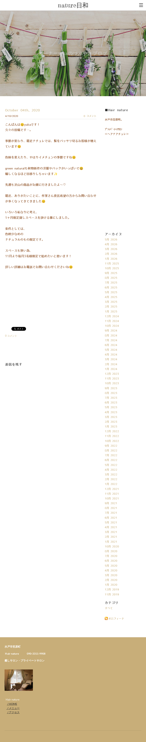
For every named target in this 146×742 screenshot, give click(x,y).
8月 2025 (111, 278)
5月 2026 (111, 239)
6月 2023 (111, 402)
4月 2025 (111, 297)
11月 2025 (112, 263)
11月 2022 (112, 436)
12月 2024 (112, 316)
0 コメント (90, 116)
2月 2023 (111, 421)
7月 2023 (111, 397)
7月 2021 (111, 512)
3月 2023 (111, 417)
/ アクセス (13, 712)
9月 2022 (111, 445)
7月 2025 (111, 282)
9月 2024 (111, 330)
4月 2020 (111, 570)
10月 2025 (112, 268)
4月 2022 (111, 469)
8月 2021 (111, 508)
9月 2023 (111, 388)
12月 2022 (112, 431)
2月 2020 (111, 580)
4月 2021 (111, 527)
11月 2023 (112, 378)
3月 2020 (111, 575)
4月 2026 (111, 244)
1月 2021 (111, 541)
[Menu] (141, 5)
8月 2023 (111, 393)
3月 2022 (111, 474)
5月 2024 (111, 349)
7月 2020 (111, 556)
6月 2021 (111, 517)
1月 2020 (111, 584)
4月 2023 (111, 412)
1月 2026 (111, 258)
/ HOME (12, 703)
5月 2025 (111, 292)
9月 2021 (111, 503)
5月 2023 (111, 407)
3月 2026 (111, 249)
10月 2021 (112, 498)
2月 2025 (111, 306)
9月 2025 (111, 273)
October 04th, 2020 (22, 110)
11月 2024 (112, 321)
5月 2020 (111, 565)
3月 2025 (111, 302)
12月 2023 (112, 373)
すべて (109, 608)
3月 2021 (111, 532)
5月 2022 (111, 465)
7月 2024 (111, 340)
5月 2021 (111, 522)
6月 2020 (111, 560)
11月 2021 (112, 493)
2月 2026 (111, 254)
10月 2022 (112, 441)
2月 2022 (111, 479)
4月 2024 (111, 354)
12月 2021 (112, 489)
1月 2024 (111, 369)
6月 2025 (111, 287)
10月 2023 (112, 383)
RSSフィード (116, 618)
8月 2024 (111, 335)
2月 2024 (111, 364)
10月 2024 (112, 325)
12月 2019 (112, 589)
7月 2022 (111, 455)
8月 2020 (111, 551)
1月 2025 (111, 311)
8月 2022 (111, 450)
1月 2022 (111, 484)
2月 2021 (111, 536)
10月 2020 (112, 546)
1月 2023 (111, 426)
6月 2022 (111, 460)
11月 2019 (112, 594)
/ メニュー (13, 708)
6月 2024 (111, 345)
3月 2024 (111, 359)
